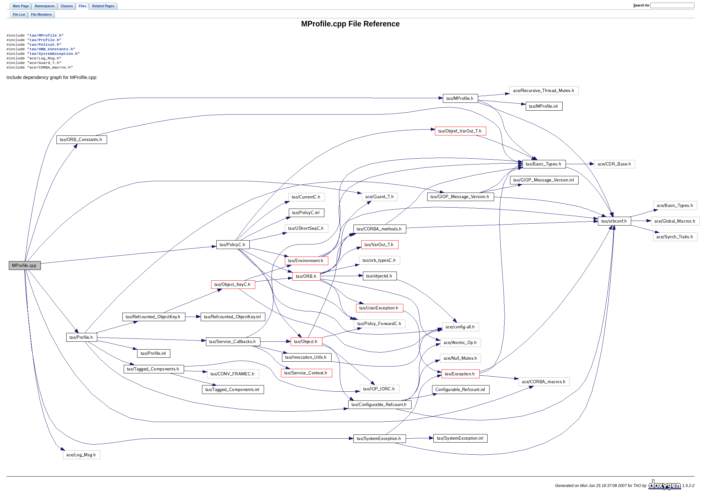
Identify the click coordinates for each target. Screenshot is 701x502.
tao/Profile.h (44, 41)
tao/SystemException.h (53, 56)
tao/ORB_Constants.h (51, 51)
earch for (641, 5)
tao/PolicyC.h (44, 46)
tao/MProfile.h (45, 36)
